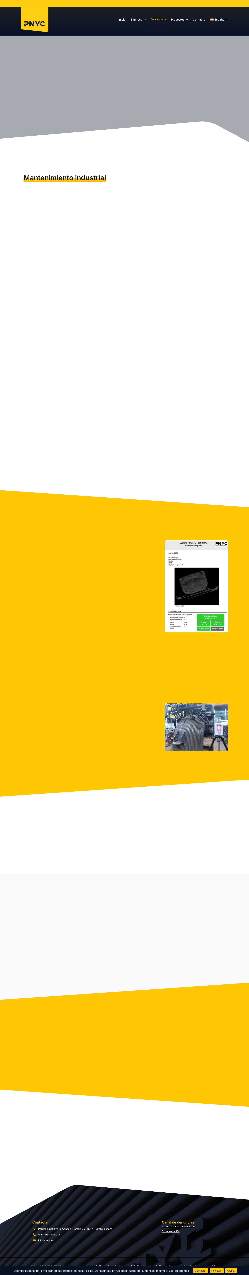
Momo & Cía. (211, 1266)
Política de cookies (144, 1266)
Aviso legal (126, 1266)
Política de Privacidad (107, 1266)
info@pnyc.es (46, 1240)
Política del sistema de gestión (172, 1266)
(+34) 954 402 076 (49, 1234)
